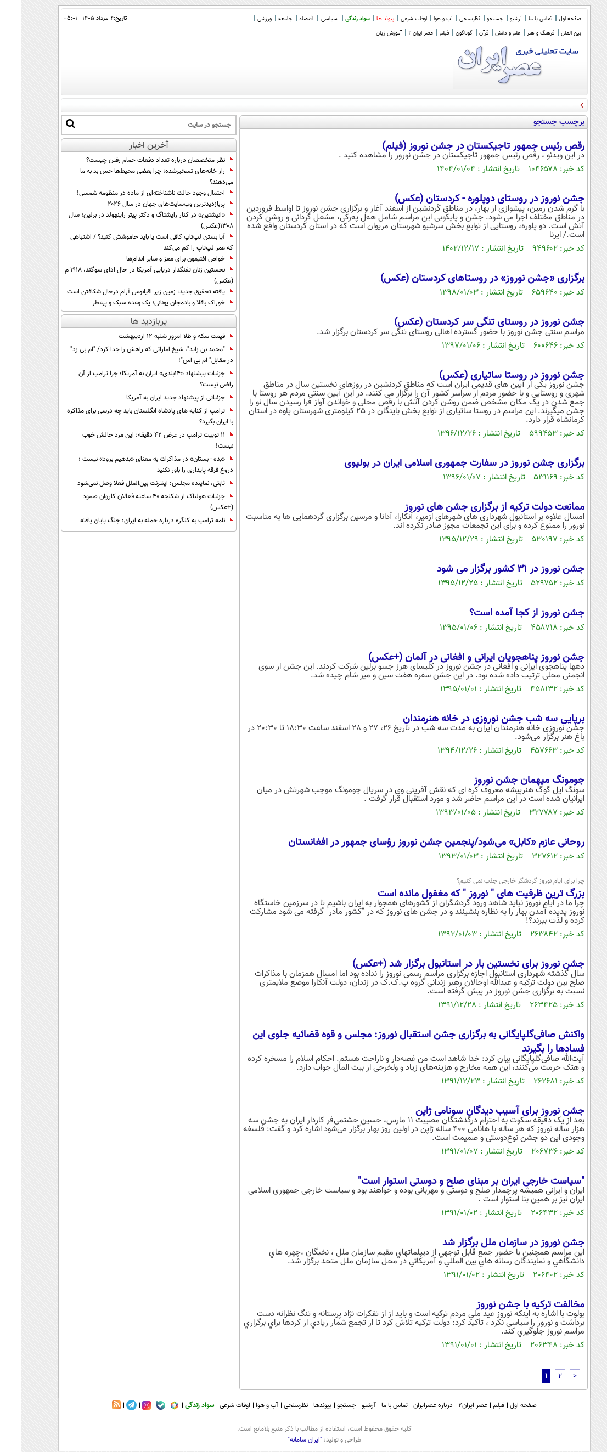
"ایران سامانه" (284, 1440)
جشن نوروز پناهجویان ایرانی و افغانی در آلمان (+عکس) (455, 657)
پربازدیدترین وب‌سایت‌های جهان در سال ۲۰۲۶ (149, 204)
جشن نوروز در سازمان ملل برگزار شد (492, 1243)
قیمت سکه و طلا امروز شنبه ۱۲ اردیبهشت (155, 336)
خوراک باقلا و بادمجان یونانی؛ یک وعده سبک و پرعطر (141, 303)
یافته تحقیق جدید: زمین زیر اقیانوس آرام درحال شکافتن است (129, 292)
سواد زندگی (336, 19)
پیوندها (302, 1405)
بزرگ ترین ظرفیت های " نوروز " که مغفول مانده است (460, 894)
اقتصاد (285, 19)
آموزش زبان (368, 33)
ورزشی (244, 19)
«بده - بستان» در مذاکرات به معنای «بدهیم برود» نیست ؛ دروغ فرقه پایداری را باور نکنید (135, 464)
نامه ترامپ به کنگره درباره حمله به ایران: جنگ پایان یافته (135, 521)
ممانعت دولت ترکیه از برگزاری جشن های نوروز (474, 507)
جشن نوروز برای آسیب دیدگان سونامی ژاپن (479, 1111)
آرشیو (495, 19)
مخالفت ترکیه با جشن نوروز (510, 1305)
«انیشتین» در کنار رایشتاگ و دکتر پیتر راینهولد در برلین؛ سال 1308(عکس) (130, 220)
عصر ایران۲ (452, 1405)
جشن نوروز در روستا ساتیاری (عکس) (491, 375)
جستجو (474, 19)
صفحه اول (549, 19)
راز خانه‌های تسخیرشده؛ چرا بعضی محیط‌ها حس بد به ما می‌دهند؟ (135, 176)
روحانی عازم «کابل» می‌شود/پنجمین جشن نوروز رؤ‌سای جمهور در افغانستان (415, 842)
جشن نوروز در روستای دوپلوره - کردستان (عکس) (469, 199)
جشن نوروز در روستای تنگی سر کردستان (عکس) (468, 322)
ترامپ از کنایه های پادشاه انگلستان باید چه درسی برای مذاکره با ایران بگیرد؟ (129, 416)
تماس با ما (519, 19)
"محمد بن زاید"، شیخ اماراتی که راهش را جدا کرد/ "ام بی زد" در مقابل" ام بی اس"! (130, 354)
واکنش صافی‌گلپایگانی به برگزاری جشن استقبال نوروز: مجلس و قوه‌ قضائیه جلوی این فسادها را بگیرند (398, 1042)
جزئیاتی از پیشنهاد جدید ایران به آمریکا (158, 398)
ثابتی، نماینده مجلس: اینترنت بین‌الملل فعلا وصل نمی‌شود (134, 483)
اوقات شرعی (393, 19)
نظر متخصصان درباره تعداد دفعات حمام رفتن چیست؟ (138, 160)
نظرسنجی (449, 19)
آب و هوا (422, 19)
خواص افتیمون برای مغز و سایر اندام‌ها (158, 259)
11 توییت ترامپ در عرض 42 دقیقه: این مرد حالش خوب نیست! (136, 440)
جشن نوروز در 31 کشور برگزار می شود (490, 569)
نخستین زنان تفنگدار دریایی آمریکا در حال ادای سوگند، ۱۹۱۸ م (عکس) (128, 275)
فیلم (423, 33)
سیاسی (308, 19)
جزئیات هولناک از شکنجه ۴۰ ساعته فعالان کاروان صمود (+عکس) (137, 501)
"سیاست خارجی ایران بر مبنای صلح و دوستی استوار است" (450, 1181)
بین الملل (550, 33)
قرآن (463, 33)
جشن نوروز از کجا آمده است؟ (506, 613)
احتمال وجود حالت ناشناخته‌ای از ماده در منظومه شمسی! (134, 193)
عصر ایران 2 (399, 33)
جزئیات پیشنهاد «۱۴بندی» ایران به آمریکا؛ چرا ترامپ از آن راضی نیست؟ (135, 379)
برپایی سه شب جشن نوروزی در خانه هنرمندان (473, 719)
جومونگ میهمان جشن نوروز (508, 780)
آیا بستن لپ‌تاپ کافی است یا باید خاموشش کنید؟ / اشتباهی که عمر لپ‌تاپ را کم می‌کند (130, 242)
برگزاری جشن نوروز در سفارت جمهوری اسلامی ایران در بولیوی (443, 463)
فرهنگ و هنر (519, 33)
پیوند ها (364, 19)
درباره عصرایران (412, 1405)
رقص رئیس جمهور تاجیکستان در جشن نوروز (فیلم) (462, 146)
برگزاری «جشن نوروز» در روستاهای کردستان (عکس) (461, 278)
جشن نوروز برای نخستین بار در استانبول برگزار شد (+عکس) (447, 964)
